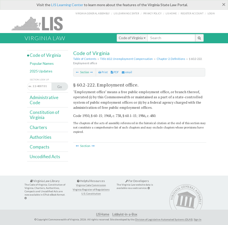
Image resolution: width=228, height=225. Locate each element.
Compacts (39, 146)
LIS (40, 23)
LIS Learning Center (67, 5)
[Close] (224, 4)
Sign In (197, 219)
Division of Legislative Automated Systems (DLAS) (164, 219)
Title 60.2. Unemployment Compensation (126, 58)
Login (211, 13)
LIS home (171, 13)
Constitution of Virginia (44, 115)
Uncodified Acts (45, 156)
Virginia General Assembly (92, 13)
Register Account (192, 13)
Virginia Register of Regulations (91, 189)
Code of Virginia (132, 38)
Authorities (40, 137)
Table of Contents (84, 58)
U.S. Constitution (91, 193)
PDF (115, 72)
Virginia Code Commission (91, 185)
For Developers (137, 181)
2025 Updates (41, 71)
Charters (38, 127)
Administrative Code (44, 100)
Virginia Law (45, 38)
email (127, 72)
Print (103, 72)
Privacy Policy (152, 13)
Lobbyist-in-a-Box (124, 214)
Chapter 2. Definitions (171, 58)
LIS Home (102, 214)
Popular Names (42, 63)
